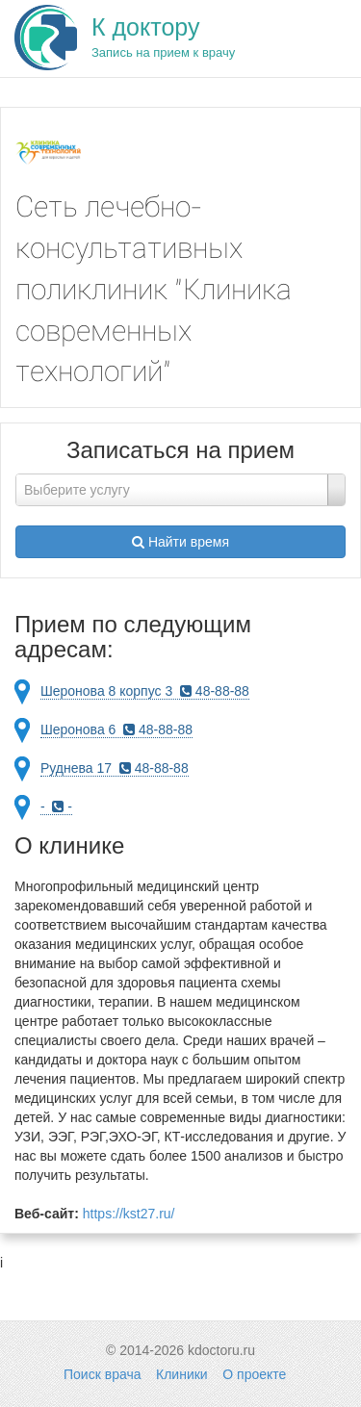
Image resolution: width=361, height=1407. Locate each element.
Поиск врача (102, 1374)
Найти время (180, 542)
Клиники (182, 1374)
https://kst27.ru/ (129, 1213)
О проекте (254, 1374)
